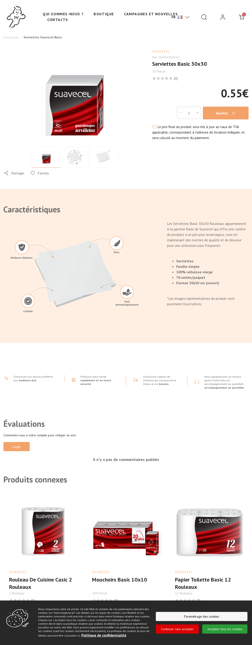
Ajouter (226, 113)
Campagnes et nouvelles (151, 14)
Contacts (57, 19)
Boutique (104, 14)
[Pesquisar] (204, 17)
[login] (222, 17)
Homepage (11, 37)
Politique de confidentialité (103, 635)
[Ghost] (16, 17)
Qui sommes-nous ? (63, 14)
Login (17, 446)
